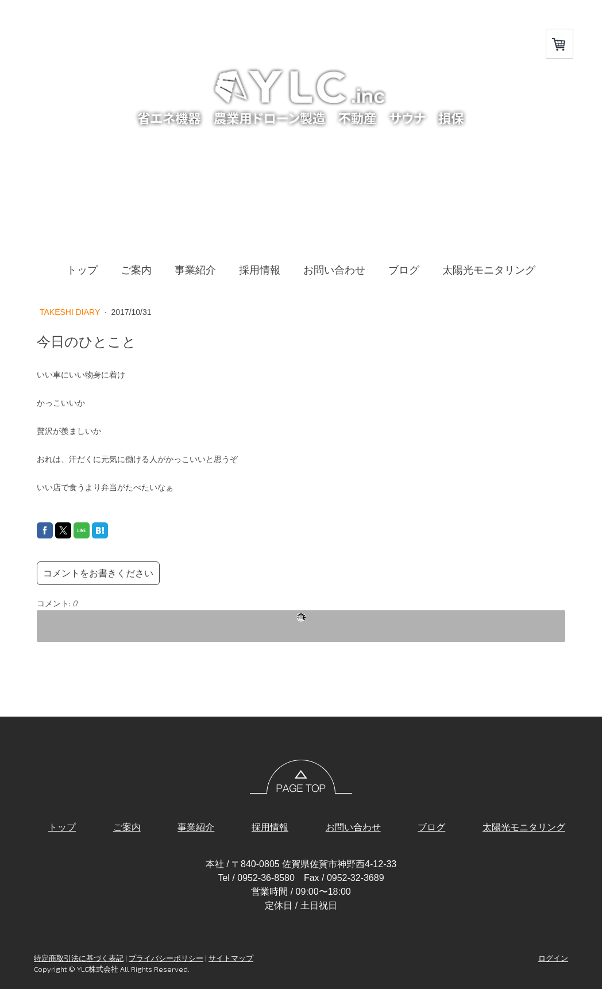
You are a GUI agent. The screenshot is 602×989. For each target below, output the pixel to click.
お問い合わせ (334, 270)
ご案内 (136, 270)
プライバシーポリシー (166, 958)
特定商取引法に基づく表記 (79, 958)
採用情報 (259, 270)
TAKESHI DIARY (71, 312)
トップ (82, 270)
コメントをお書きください (98, 573)
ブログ (403, 270)
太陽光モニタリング (488, 270)
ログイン (553, 958)
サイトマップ (231, 958)
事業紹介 (195, 270)
